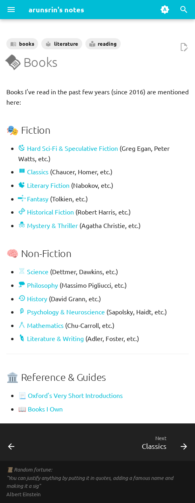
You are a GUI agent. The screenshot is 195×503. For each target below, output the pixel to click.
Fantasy (33, 199)
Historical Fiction (46, 212)
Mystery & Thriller (48, 225)
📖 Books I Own (40, 409)
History (32, 298)
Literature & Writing (52, 338)
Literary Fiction (44, 185)
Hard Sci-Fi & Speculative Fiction (68, 148)
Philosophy (38, 285)
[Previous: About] (12, 444)
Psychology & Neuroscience (63, 312)
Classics (33, 171)
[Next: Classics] (163, 444)
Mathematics (41, 325)
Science (33, 271)
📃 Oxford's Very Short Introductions (70, 395)
